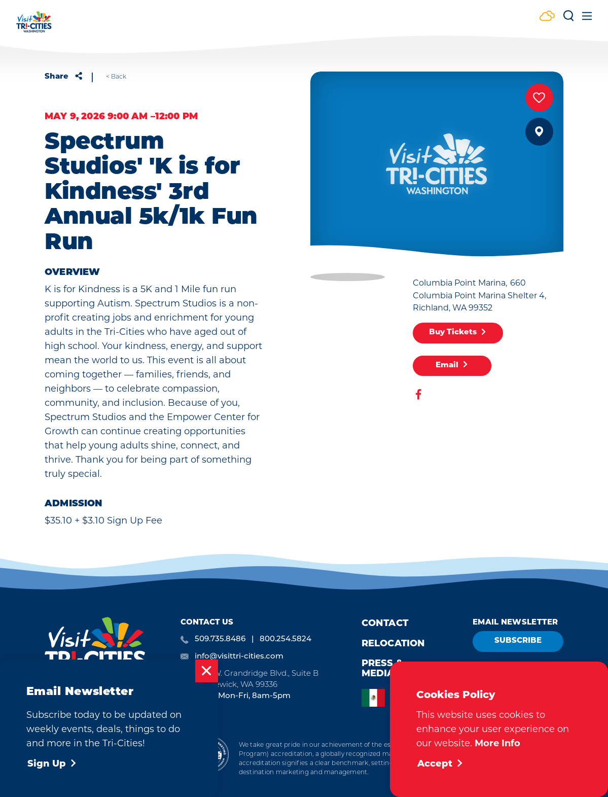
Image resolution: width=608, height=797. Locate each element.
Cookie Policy (75, 759)
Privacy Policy (120, 759)
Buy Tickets (458, 333)
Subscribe (518, 641)
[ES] (376, 698)
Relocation (393, 644)
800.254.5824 (285, 638)
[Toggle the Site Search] (568, 19)
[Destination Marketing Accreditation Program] (211, 756)
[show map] (539, 131)
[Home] (34, 26)
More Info (497, 743)
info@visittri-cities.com (239, 656)
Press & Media (382, 669)
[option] (376, 698)
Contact (385, 624)
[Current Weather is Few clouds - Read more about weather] (547, 17)
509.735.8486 (220, 638)
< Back (116, 77)
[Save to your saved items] (539, 97)
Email (452, 365)
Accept (440, 764)
